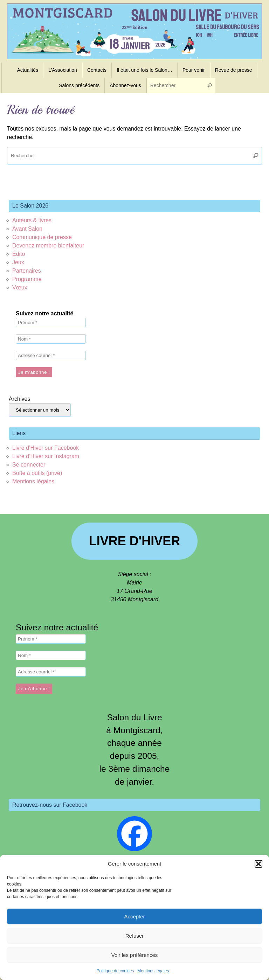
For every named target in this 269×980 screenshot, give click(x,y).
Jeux (18, 262)
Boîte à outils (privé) (37, 473)
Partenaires (26, 271)
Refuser (134, 936)
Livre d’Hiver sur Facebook (45, 448)
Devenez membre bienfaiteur (48, 245)
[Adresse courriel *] (51, 355)
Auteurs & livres (31, 220)
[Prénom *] (51, 322)
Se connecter (28, 465)
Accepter (134, 916)
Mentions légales (153, 970)
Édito (18, 254)
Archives (19, 399)
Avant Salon (27, 229)
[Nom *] (51, 339)
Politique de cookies (115, 970)
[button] (258, 863)
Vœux (19, 287)
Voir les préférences (134, 955)
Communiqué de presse (42, 237)
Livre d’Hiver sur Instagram (45, 456)
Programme (27, 279)
